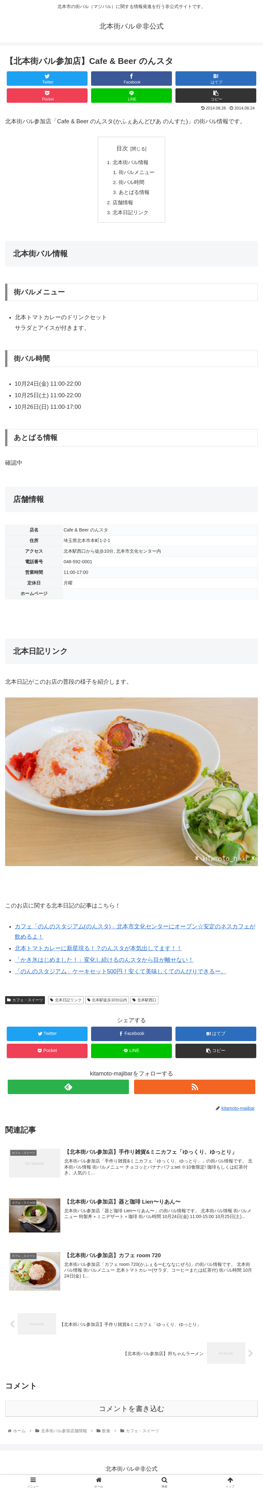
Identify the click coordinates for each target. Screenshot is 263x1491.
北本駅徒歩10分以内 (107, 1002)
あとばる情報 (134, 194)
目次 (122, 148)
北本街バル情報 (130, 163)
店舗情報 (123, 204)
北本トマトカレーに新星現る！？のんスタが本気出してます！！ (98, 951)
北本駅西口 (144, 1002)
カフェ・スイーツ (25, 1002)
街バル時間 (131, 183)
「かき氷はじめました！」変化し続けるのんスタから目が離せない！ (104, 962)
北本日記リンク (130, 215)
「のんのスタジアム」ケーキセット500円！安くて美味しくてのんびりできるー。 (120, 974)
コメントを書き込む (132, 1412)
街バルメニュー (137, 173)
